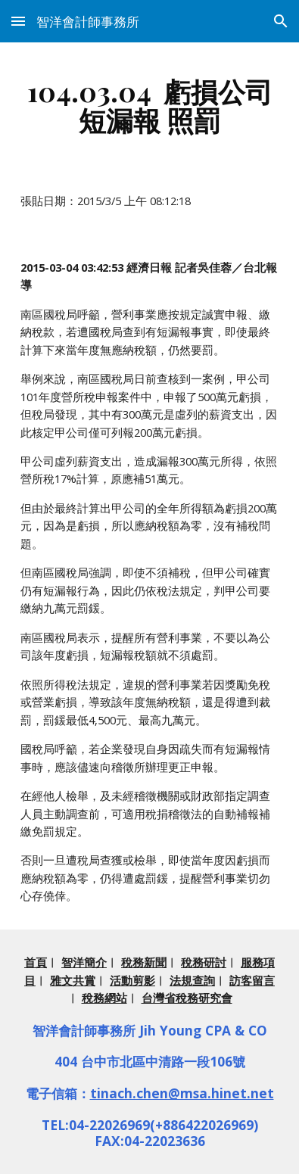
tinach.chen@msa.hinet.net (182, 1093)
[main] (149, 105)
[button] (18, 21)
